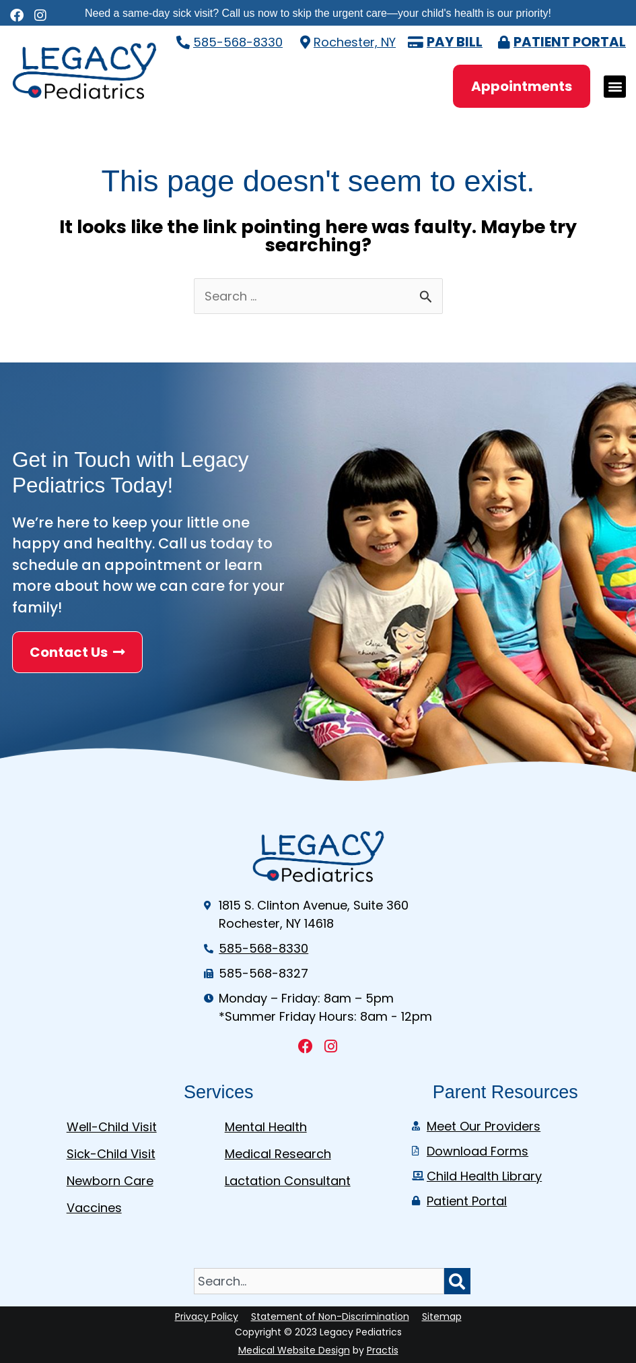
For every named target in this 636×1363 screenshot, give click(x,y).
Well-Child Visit (112, 1126)
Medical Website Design (294, 1350)
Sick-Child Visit (111, 1153)
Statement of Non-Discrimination (330, 1316)
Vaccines (94, 1207)
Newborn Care (110, 1180)
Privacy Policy (206, 1316)
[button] (615, 86)
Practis (382, 1350)
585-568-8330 (238, 42)
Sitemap (442, 1316)
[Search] (457, 1281)
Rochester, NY (355, 42)
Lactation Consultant (288, 1180)
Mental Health (266, 1126)
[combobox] (319, 1281)
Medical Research (278, 1153)
